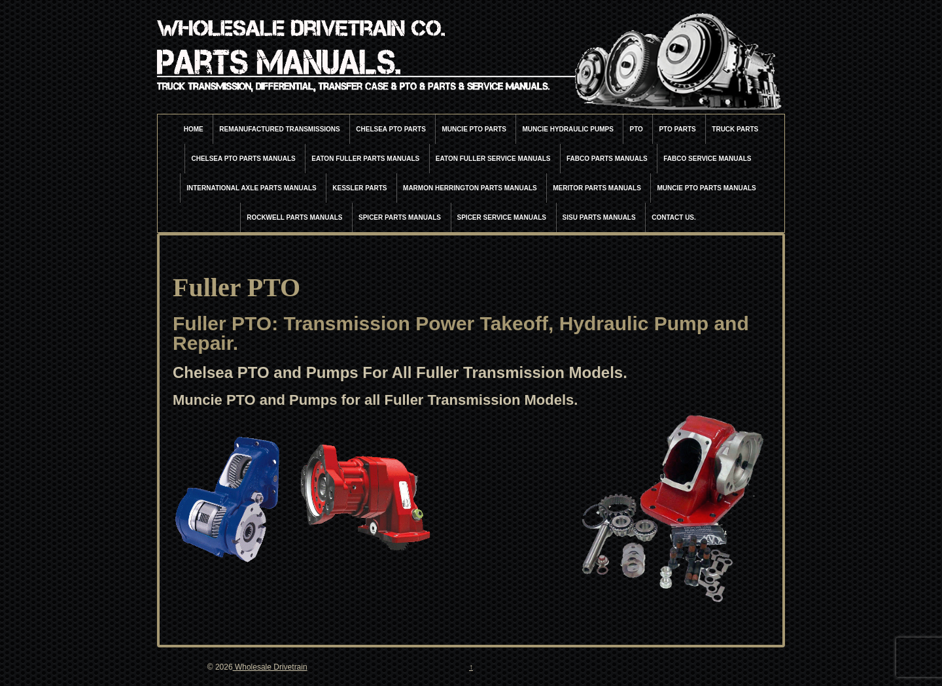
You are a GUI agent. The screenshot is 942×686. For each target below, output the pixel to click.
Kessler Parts (359, 188)
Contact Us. (674, 217)
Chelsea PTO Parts (391, 129)
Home (193, 129)
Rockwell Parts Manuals (294, 217)
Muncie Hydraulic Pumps (567, 129)
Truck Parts (735, 129)
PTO (635, 129)
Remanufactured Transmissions (279, 129)
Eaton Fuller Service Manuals (493, 158)
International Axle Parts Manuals (251, 188)
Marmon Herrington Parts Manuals (470, 188)
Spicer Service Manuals (502, 217)
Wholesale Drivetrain (270, 667)
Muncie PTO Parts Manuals (706, 188)
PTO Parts (677, 129)
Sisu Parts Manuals (599, 217)
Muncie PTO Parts (474, 129)
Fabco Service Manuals (707, 158)
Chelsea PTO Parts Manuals (243, 158)
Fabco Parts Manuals (607, 158)
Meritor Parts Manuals (597, 188)
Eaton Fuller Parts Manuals (365, 158)
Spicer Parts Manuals (399, 217)
